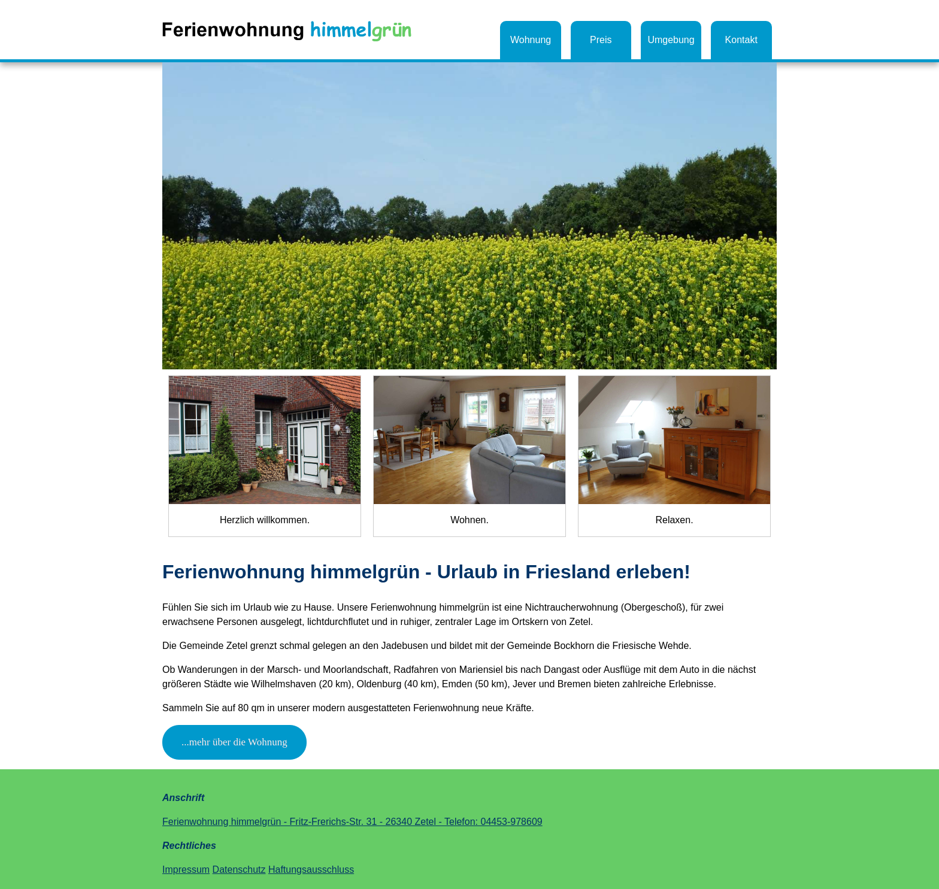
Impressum (186, 869)
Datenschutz (239, 869)
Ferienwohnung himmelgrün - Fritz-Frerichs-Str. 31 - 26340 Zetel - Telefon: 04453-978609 (352, 822)
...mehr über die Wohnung (234, 742)
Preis (600, 40)
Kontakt (741, 40)
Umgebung (670, 40)
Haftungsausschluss (311, 869)
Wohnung (530, 40)
